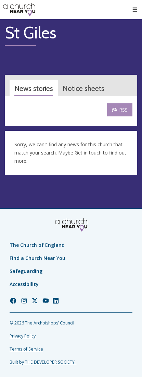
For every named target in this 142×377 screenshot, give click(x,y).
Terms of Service (26, 349)
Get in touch (88, 152)
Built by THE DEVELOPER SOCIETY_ (43, 362)
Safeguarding (26, 271)
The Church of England (37, 245)
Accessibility (24, 284)
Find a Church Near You (37, 258)
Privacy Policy (23, 336)
